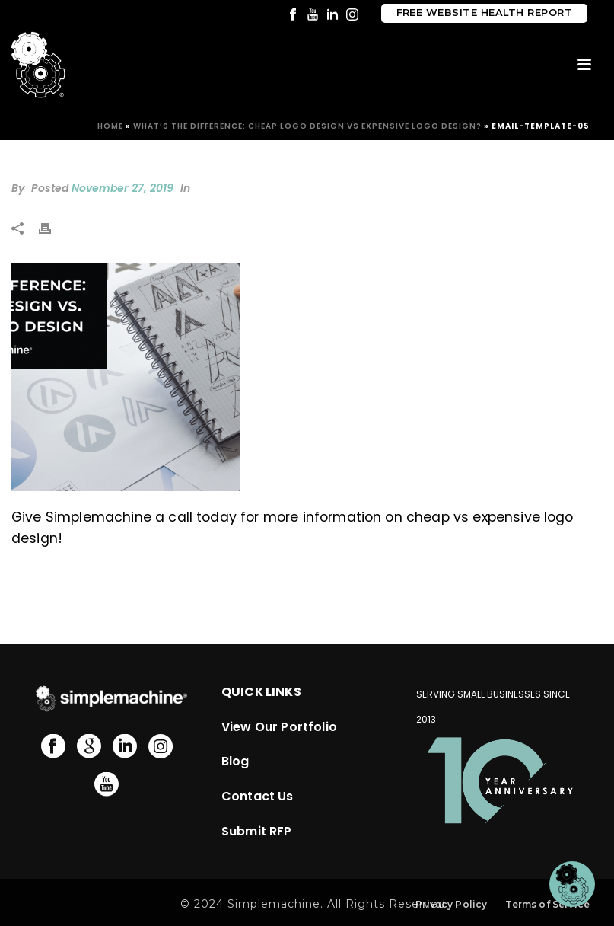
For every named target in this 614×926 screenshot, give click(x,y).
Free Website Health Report (484, 12)
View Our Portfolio (279, 727)
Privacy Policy (451, 904)
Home (110, 126)
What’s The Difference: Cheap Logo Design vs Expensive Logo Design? (307, 126)
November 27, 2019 (122, 188)
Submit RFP (256, 831)
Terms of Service (547, 904)
